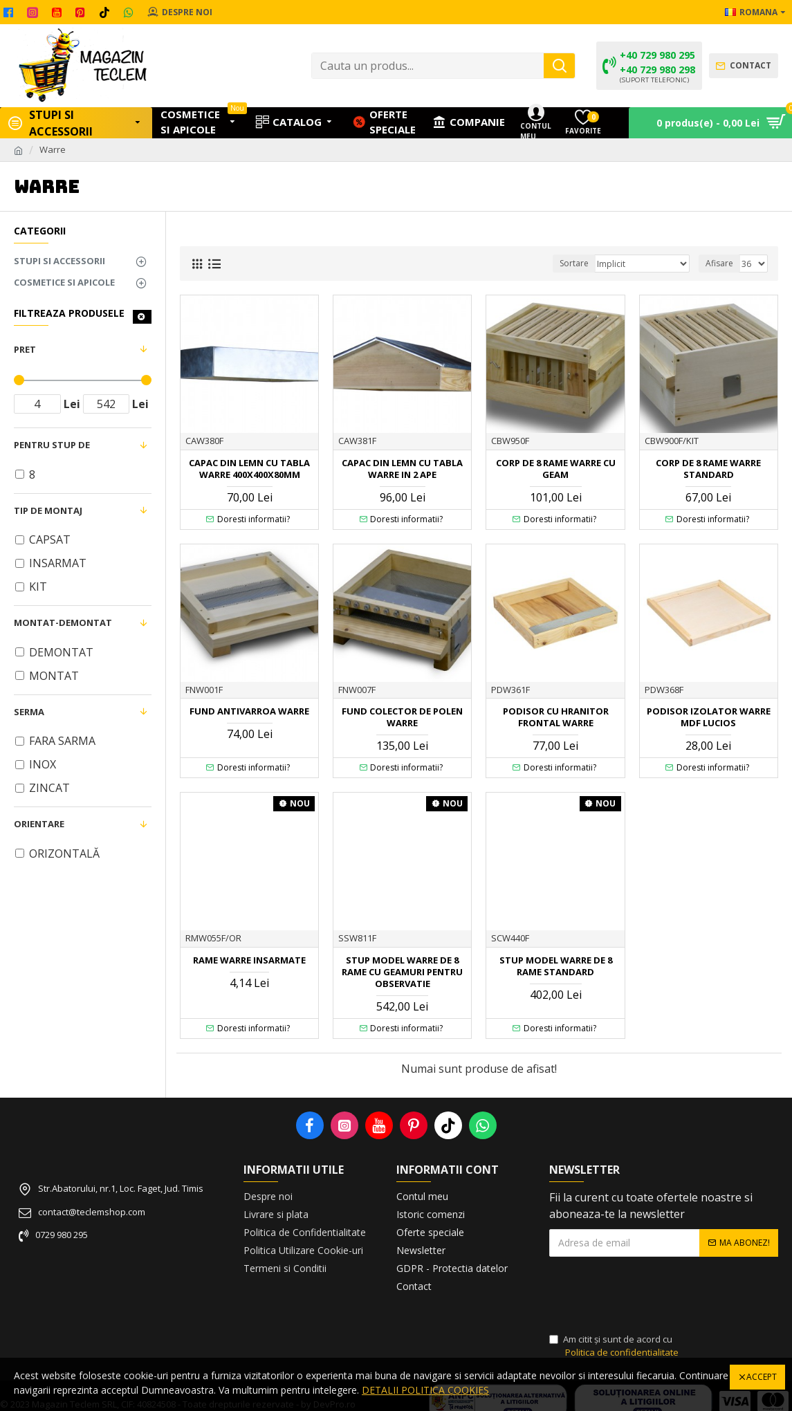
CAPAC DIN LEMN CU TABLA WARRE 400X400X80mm (249, 469)
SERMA (29, 712)
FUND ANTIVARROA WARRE (249, 711)
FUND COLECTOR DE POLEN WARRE (402, 717)
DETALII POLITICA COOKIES (425, 1389)
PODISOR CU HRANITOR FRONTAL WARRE (556, 717)
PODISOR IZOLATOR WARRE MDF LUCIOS (709, 717)
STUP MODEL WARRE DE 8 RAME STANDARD (555, 966)
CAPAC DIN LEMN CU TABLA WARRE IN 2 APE (402, 469)
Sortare (574, 263)
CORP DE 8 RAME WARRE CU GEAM (556, 469)
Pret (25, 349)
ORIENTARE (39, 824)
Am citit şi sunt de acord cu (615, 1346)
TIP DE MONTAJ (48, 510)
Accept (761, 1377)
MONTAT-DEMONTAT (63, 622)
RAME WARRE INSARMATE (249, 960)
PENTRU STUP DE (52, 445)
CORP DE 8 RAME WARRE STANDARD (708, 469)
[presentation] (646, 1295)
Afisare (719, 263)
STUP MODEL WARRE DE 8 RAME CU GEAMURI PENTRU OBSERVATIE (402, 972)
